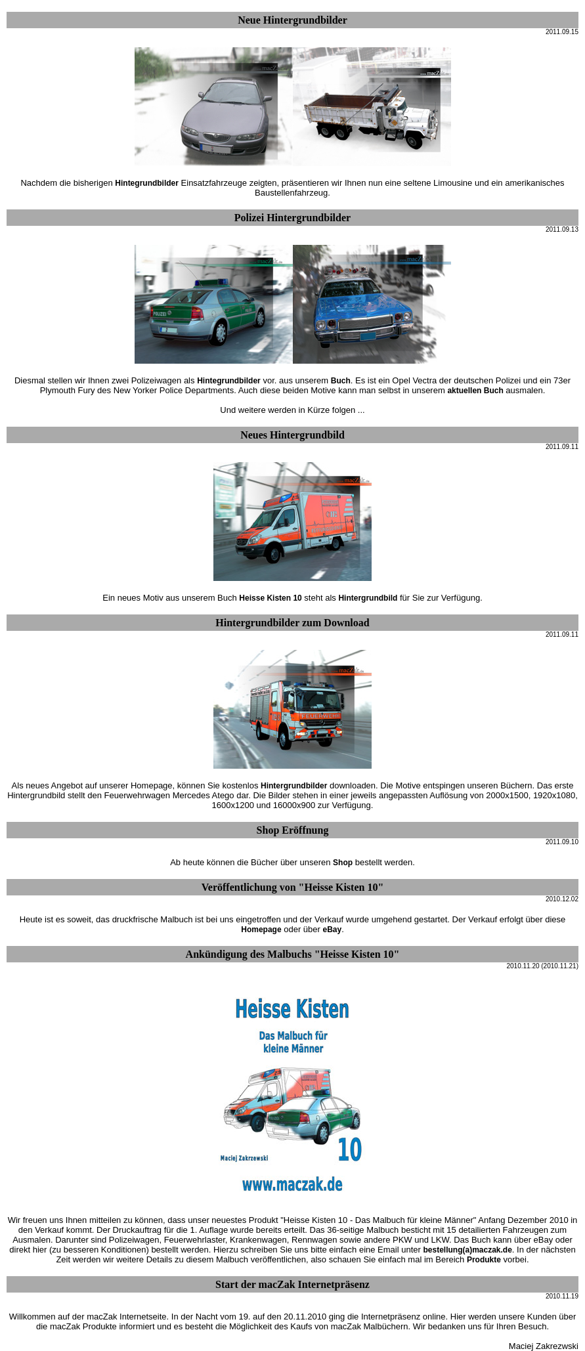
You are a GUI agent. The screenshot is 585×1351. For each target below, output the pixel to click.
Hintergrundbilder (294, 785)
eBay (331, 929)
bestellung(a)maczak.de (467, 1249)
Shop (343, 862)
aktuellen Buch (475, 390)
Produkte (484, 1259)
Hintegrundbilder (147, 183)
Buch (341, 380)
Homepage (261, 929)
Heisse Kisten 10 (270, 598)
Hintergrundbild (367, 598)
